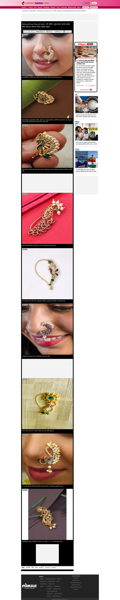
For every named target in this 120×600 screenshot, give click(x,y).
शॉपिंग (34, 11)
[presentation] (76, 105)
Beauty (40, 7)
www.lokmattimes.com (76, 582)
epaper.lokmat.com (76, 584)
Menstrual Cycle (58, 593)
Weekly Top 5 (93, 7)
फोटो (31, 11)
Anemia (49, 596)
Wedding (41, 567)
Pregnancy (49, 586)
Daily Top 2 (86, 7)
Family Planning (57, 588)
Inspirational (43, 583)
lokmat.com (76, 578)
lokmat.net (75, 589)
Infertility (49, 588)
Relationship (72, 7)
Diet (35, 7)
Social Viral (51, 583)
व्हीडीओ (77, 122)
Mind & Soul (43, 581)
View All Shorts (86, 90)
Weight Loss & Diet (50, 579)
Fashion (52, 7)
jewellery (53, 567)
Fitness (30, 7)
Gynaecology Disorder (52, 591)
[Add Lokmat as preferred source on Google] (40, 32)
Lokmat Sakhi (25, 11)
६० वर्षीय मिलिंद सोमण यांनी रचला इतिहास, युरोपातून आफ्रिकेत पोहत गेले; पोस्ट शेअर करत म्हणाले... (86, 171)
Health (24, 7)
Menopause (50, 593)
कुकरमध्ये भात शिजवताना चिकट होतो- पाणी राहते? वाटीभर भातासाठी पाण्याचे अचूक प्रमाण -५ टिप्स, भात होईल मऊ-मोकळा (86, 116)
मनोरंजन (77, 149)
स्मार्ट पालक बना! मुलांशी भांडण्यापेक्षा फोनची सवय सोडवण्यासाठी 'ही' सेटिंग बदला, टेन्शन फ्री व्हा (86, 144)
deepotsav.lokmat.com (76, 587)
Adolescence (57, 586)
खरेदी (33, 567)
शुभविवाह (28, 567)
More (79, 7)
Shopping (46, 7)
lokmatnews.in (76, 580)
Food (58, 7)
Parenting (64, 7)
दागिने (36, 567)
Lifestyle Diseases (56, 596)
